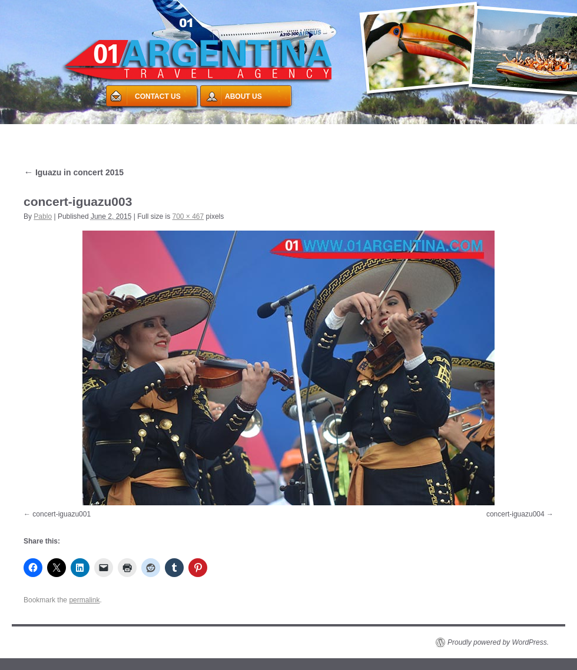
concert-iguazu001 (61, 514)
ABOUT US (243, 96)
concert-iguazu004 (515, 514)
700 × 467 (188, 216)
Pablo (43, 216)
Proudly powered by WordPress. (498, 642)
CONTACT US (158, 96)
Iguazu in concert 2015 (74, 172)
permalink (84, 600)
